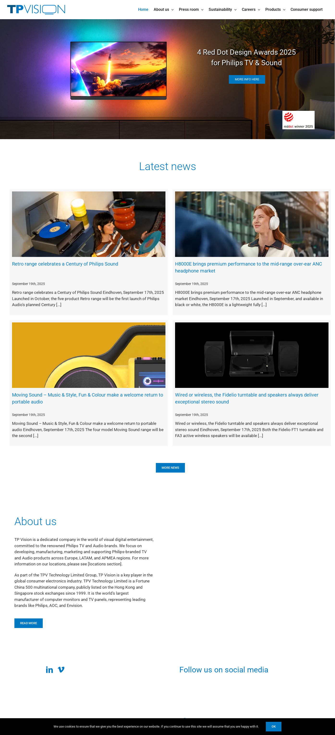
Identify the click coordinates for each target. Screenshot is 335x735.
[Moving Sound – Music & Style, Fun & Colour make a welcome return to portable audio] (88, 355)
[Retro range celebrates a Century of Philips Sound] (88, 224)
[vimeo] (61, 669)
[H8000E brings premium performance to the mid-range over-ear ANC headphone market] (252, 224)
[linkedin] (49, 669)
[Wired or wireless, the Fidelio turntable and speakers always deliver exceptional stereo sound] (252, 355)
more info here (248, 79)
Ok (274, 726)
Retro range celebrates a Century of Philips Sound (65, 264)
